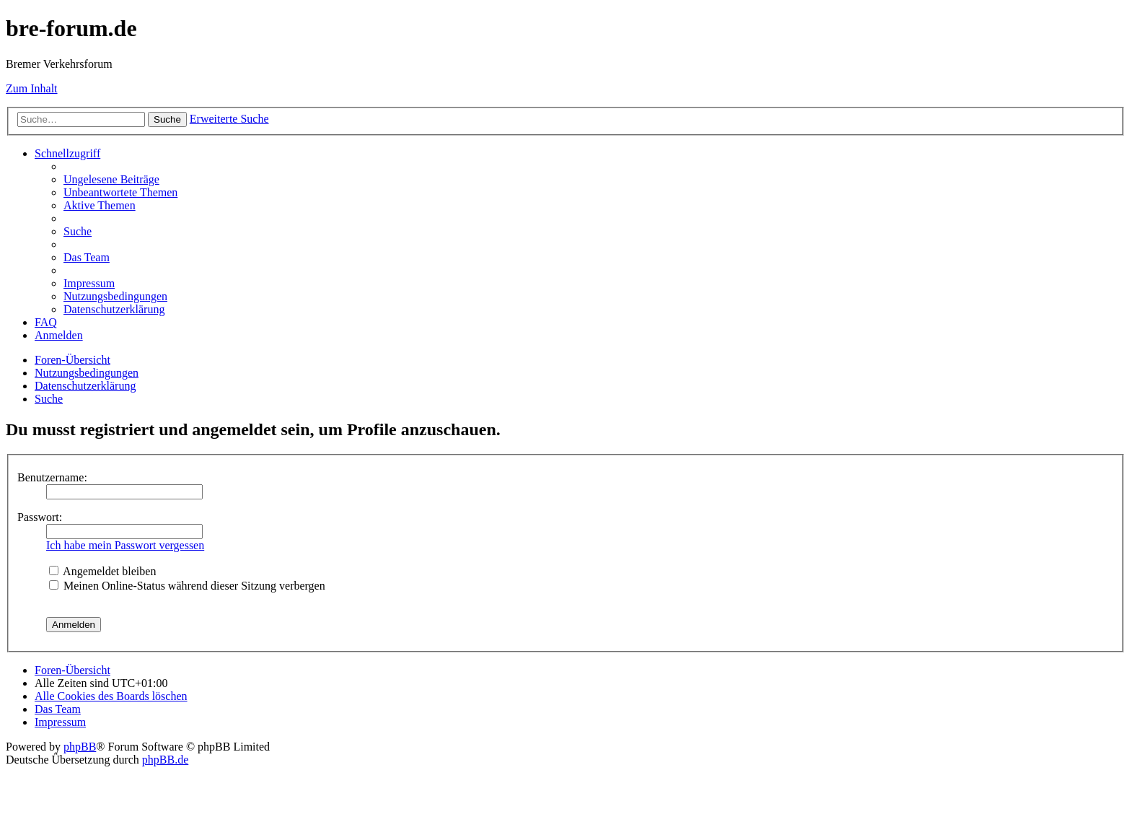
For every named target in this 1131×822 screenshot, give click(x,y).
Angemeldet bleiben (102, 571)
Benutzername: (52, 477)
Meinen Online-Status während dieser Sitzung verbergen (187, 586)
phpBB (79, 746)
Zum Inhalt (32, 88)
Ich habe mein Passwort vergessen (125, 545)
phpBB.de (165, 759)
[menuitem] (111, 179)
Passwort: (39, 517)
